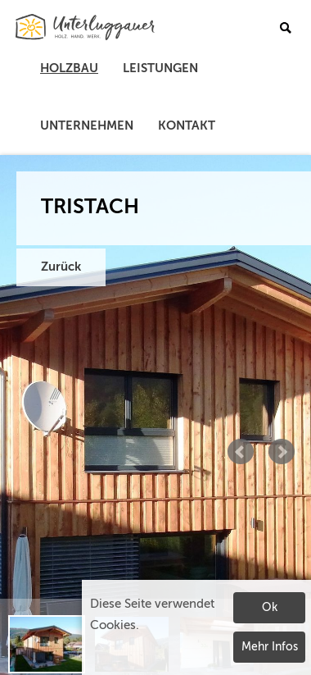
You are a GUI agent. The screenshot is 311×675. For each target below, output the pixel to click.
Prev (241, 452)
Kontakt (186, 126)
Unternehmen (86, 126)
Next (281, 452)
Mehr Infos (269, 647)
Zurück (61, 267)
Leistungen (160, 68)
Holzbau (69, 68)
